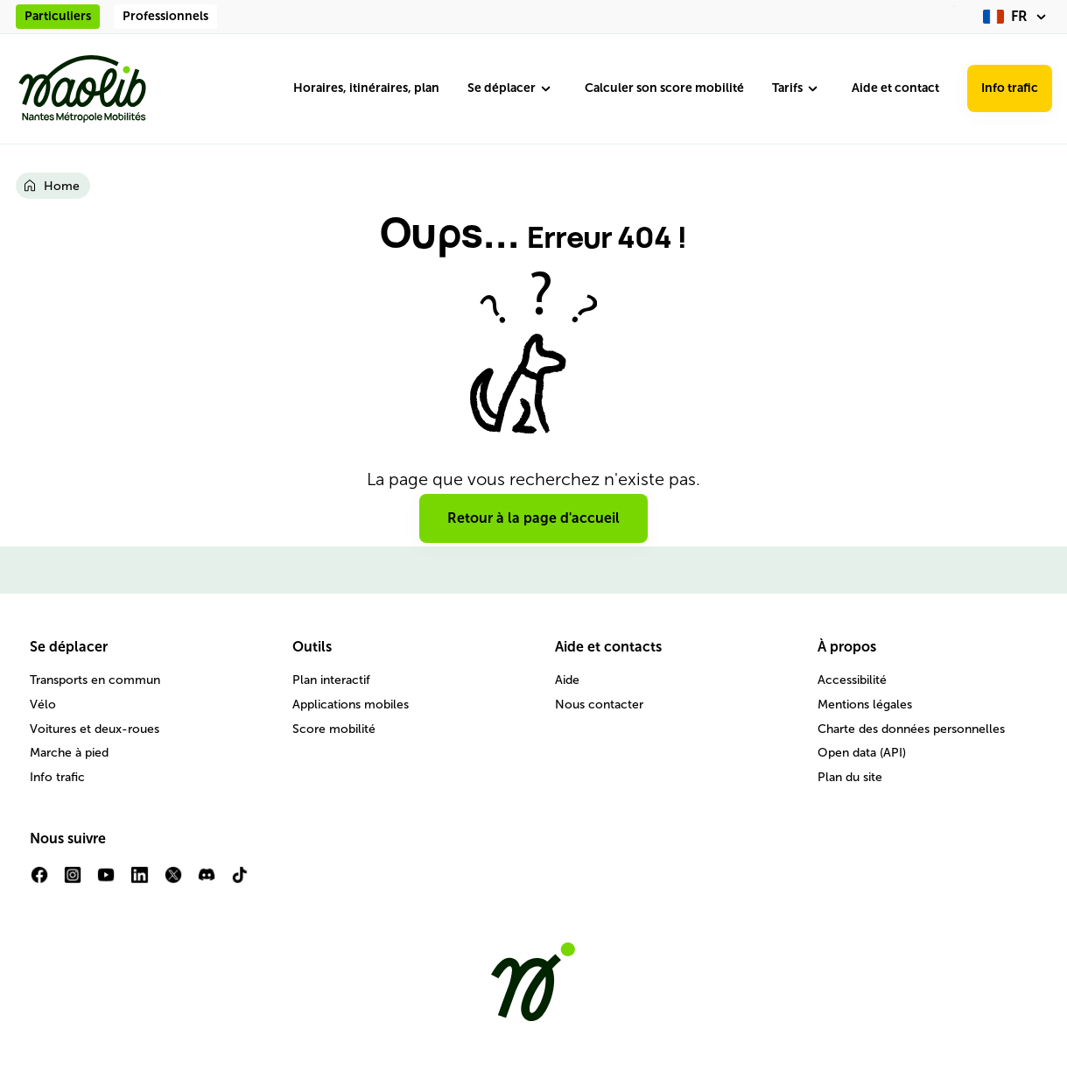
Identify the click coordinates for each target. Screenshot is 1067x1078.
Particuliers (58, 16)
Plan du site (850, 777)
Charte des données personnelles (911, 729)
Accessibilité (852, 680)
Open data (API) (862, 752)
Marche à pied (69, 752)
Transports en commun (95, 680)
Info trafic (1009, 88)
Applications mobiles (350, 704)
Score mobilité (334, 729)
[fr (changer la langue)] (1017, 16)
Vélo (43, 704)
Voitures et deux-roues (94, 729)
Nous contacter (599, 704)
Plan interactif (331, 680)
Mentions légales (865, 704)
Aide (567, 680)
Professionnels (165, 16)
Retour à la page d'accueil (533, 518)
